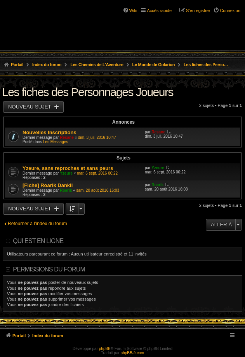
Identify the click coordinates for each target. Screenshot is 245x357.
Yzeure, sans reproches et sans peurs (68, 168)
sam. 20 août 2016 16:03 (97, 190)
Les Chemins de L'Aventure (96, 64)
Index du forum (46, 64)
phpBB (105, 348)
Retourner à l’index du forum (37, 223)
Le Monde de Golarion (153, 64)
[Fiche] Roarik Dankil (48, 185)
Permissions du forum (49, 269)
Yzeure (66, 173)
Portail (17, 64)
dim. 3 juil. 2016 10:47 (97, 137)
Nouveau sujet (30, 107)
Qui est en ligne (38, 241)
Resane (67, 137)
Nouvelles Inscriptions (49, 132)
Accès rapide (159, 10)
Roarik (66, 190)
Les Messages (55, 142)
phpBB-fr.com (132, 353)
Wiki (133, 10)
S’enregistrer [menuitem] (198, 10)
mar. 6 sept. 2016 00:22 (97, 173)
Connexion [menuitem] (230, 10)
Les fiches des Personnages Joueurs (207, 64)
